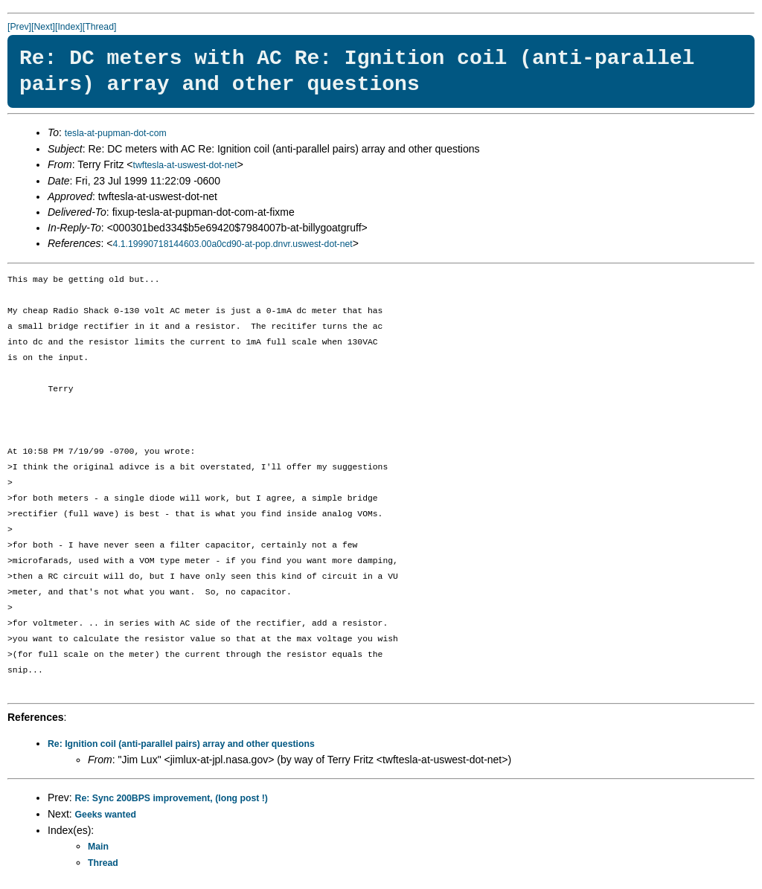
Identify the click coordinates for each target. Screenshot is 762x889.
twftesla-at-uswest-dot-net (184, 165)
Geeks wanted (105, 814)
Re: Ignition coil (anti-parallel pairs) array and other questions (181, 744)
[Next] (43, 27)
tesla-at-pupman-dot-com (116, 133)
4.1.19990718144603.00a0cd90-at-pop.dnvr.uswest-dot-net (233, 244)
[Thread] (100, 27)
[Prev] (19, 27)
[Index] (69, 27)
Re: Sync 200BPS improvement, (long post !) (171, 798)
